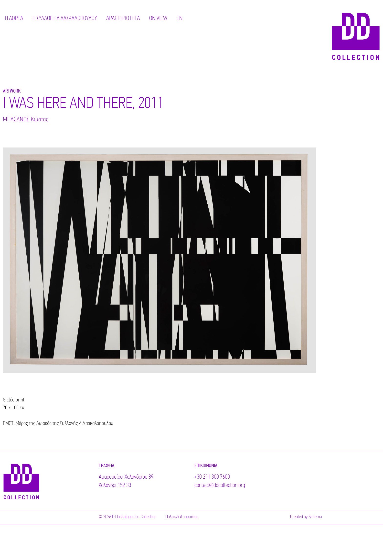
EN (179, 18)
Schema (315, 517)
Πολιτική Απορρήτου (182, 517)
